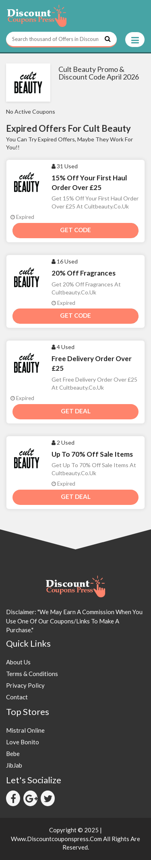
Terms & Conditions (32, 673)
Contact (17, 697)
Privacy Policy (25, 685)
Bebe (13, 753)
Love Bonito (22, 742)
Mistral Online (25, 730)
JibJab (14, 765)
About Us (18, 662)
